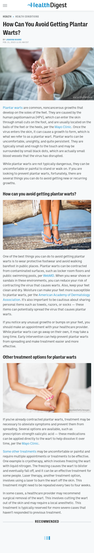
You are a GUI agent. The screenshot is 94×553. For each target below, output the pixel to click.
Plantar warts (13, 107)
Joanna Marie (14, 39)
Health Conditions (27, 16)
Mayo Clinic (63, 127)
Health (7, 16)
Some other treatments (19, 451)
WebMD (48, 275)
